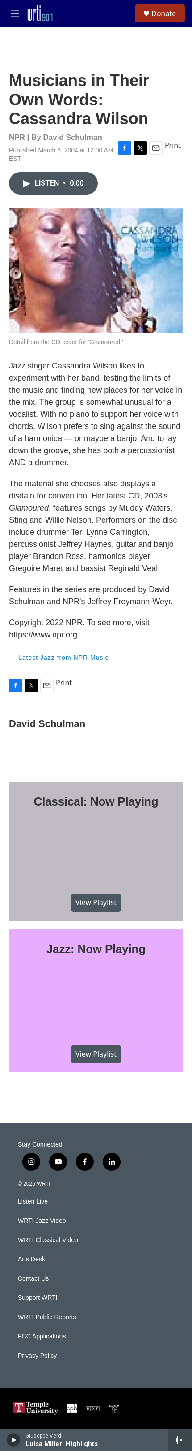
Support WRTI (37, 1298)
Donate (163, 13)
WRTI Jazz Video (42, 1220)
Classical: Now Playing (96, 801)
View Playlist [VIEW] (96, 902)
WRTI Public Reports (47, 1317)
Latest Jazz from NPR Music (63, 657)
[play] (13, 1439)
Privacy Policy (37, 1355)
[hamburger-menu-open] (14, 13)
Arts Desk (31, 1259)
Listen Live (33, 1201)
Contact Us (33, 1278)
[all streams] (180, 1440)
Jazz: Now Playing (96, 949)
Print (173, 145)
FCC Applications (42, 1336)
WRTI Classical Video (48, 1240)
